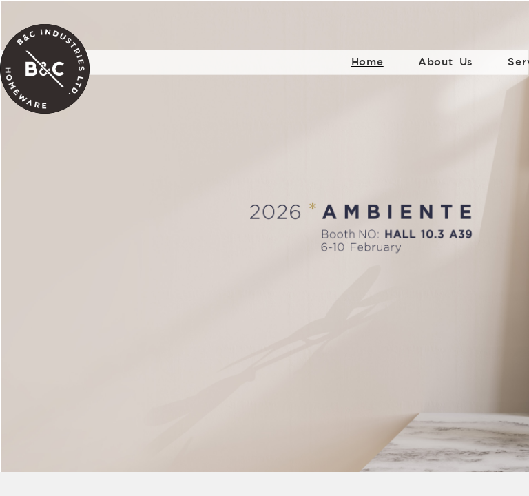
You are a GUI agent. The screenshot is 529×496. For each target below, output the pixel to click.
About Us (445, 62)
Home (367, 62)
